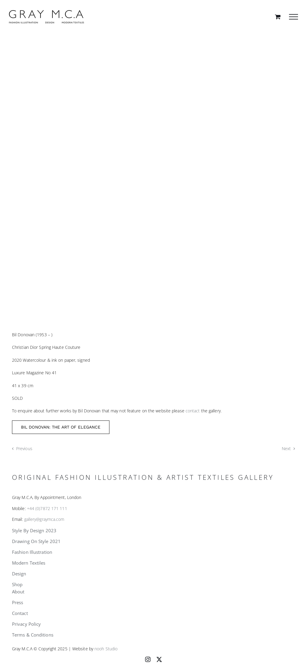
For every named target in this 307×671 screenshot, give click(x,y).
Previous (24, 448)
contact (193, 411)
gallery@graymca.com (44, 519)
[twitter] (159, 659)
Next (286, 448)
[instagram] (148, 659)
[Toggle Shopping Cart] (278, 16)
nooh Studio (106, 649)
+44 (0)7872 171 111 (47, 508)
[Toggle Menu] (293, 16)
